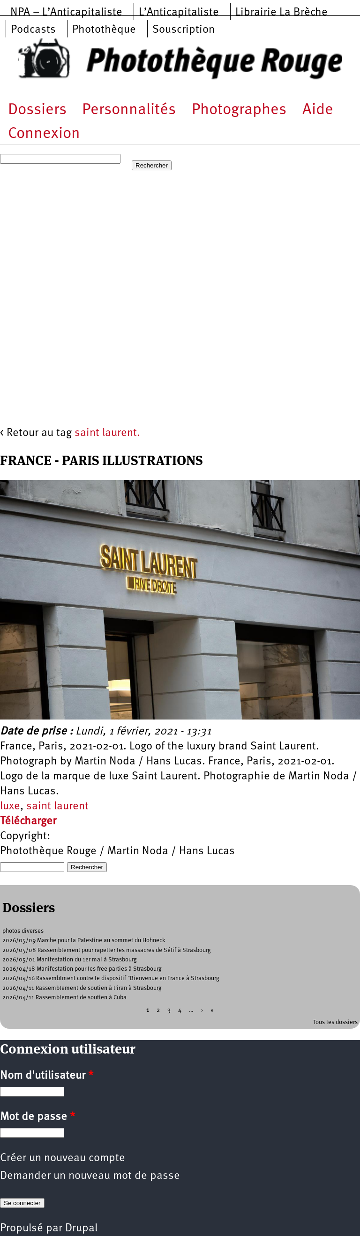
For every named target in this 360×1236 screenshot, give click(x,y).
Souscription (183, 30)
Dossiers (37, 110)
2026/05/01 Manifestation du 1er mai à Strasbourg (69, 960)
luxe (10, 806)
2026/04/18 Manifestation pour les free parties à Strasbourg (82, 969)
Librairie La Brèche (281, 12)
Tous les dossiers (335, 1022)
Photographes (239, 110)
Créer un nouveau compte (62, 1158)
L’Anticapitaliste (179, 12)
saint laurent (57, 806)
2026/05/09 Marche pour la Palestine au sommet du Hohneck (83, 941)
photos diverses (23, 931)
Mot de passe (37, 1117)
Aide (317, 110)
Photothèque (104, 30)
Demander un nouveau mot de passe (90, 1176)
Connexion (44, 134)
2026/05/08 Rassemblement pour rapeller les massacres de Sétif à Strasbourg (106, 950)
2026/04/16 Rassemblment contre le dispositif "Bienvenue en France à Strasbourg (110, 978)
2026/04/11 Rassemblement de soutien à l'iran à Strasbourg (82, 988)
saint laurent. (107, 433)
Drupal (81, 1228)
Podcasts (33, 30)
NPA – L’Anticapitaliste (66, 12)
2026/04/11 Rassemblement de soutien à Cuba (64, 998)
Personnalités (129, 110)
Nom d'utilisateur (46, 1076)
